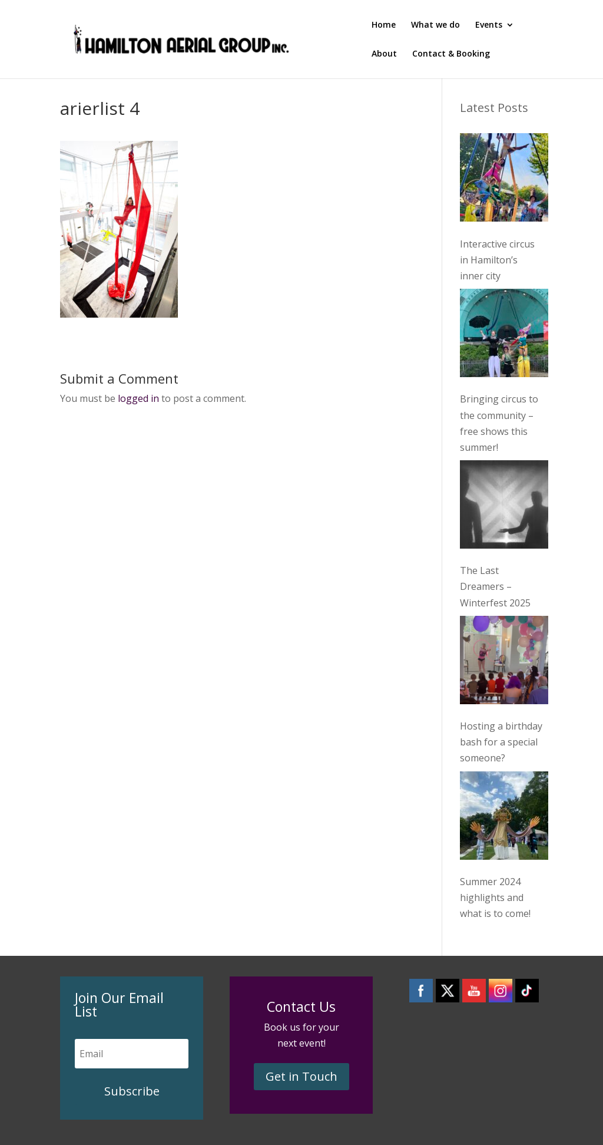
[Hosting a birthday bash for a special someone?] (504, 662)
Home (384, 25)
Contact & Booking (451, 54)
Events (488, 25)
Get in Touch (301, 1076)
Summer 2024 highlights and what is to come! (495, 897)
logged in (138, 398)
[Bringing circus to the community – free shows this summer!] (504, 335)
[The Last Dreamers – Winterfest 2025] (504, 506)
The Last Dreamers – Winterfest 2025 (495, 586)
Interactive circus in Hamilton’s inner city (497, 259)
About (384, 54)
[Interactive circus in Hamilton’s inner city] (504, 179)
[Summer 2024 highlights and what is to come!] (504, 817)
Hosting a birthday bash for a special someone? (501, 742)
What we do (435, 25)
